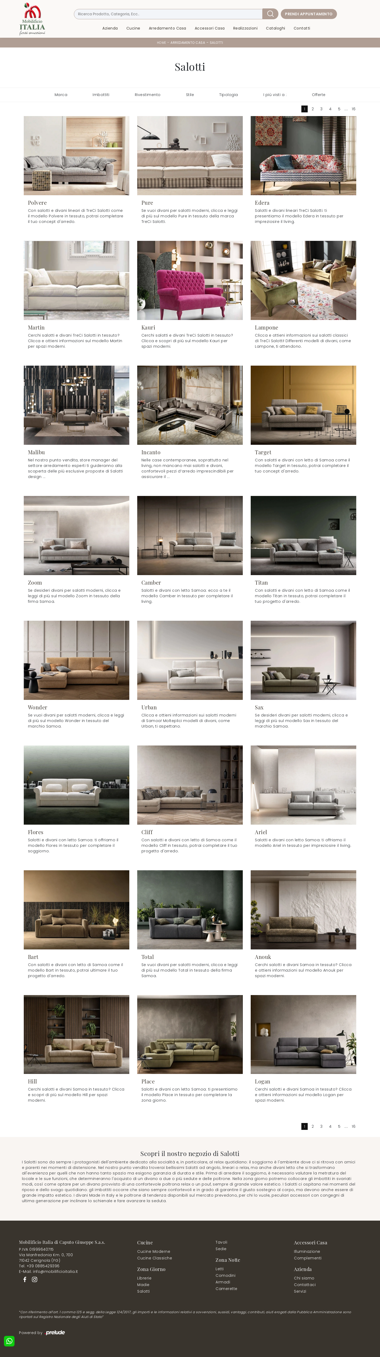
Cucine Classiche (154, 1258)
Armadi (223, 1282)
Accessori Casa (210, 28)
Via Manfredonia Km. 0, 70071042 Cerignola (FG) (46, 1257)
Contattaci (305, 1284)
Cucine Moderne (153, 1251)
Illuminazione (307, 1251)
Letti (220, 1269)
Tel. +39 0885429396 (39, 1266)
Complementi (308, 1258)
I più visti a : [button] (275, 94)
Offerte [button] (319, 94)
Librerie (144, 1278)
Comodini (225, 1275)
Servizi (300, 1291)
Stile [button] (190, 94)
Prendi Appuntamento (309, 14)
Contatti (302, 28)
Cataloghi (275, 28)
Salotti (216, 42)
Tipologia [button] (228, 94)
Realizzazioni (245, 28)
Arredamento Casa (167, 28)
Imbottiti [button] (101, 94)
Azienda (110, 28)
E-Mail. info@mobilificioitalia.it (48, 1271)
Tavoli (221, 1242)
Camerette (227, 1288)
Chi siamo (304, 1278)
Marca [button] (61, 94)
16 (353, 109)
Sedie (221, 1248)
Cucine (133, 28)
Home (161, 42)
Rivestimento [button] (148, 94)
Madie (143, 1284)
